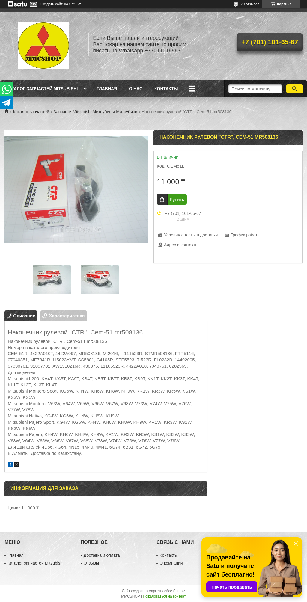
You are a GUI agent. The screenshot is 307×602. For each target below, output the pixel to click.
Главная (107, 88)
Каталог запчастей (31, 111)
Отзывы (91, 563)
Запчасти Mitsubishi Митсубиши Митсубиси (95, 111)
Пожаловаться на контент (164, 596)
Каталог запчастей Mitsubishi (42, 88)
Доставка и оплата (102, 555)
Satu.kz (179, 591)
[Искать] (294, 88)
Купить (177, 199)
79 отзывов (250, 4)
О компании (171, 563)
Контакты (166, 88)
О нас (135, 88)
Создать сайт (51, 4)
